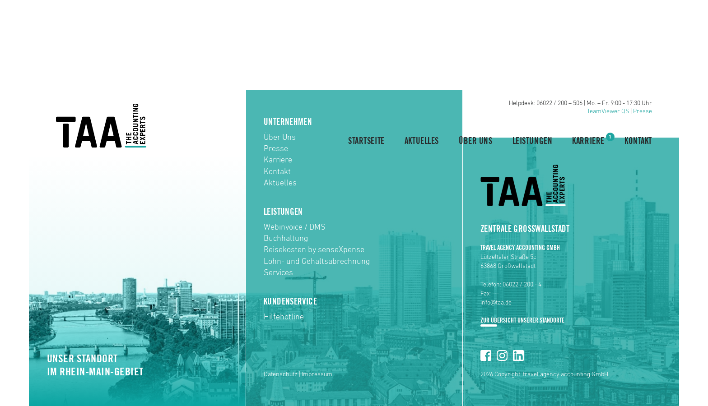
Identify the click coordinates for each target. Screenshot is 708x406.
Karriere (588, 140)
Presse (642, 111)
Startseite (366, 141)
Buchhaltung (286, 239)
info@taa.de (496, 303)
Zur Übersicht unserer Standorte (522, 320)
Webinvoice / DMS (295, 227)
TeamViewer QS (608, 111)
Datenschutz (281, 374)
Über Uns (476, 141)
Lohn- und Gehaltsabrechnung (317, 262)
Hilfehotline (284, 317)
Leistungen (532, 141)
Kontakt (638, 141)
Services (278, 273)
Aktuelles (422, 141)
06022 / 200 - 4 (522, 284)
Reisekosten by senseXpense (314, 250)
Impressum (317, 374)
